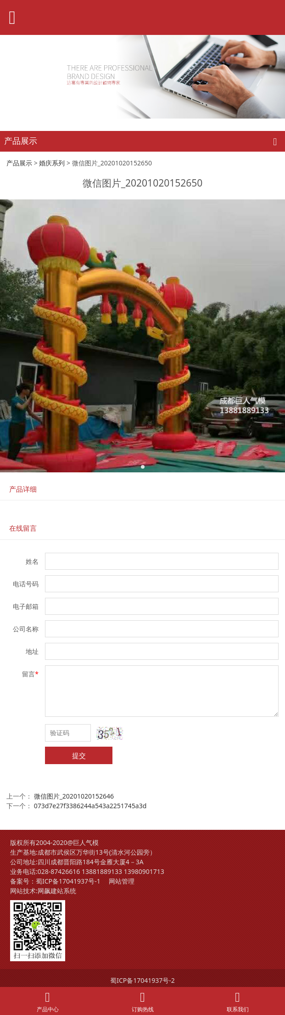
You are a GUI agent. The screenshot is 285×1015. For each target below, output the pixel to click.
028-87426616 (59, 871)
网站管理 (121, 881)
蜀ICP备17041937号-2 (142, 980)
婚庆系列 (52, 163)
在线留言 (23, 528)
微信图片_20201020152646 (74, 796)
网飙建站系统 (57, 890)
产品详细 (23, 489)
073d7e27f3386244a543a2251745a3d (90, 805)
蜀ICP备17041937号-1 (68, 881)
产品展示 (19, 163)
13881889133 (102, 871)
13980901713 (144, 871)
